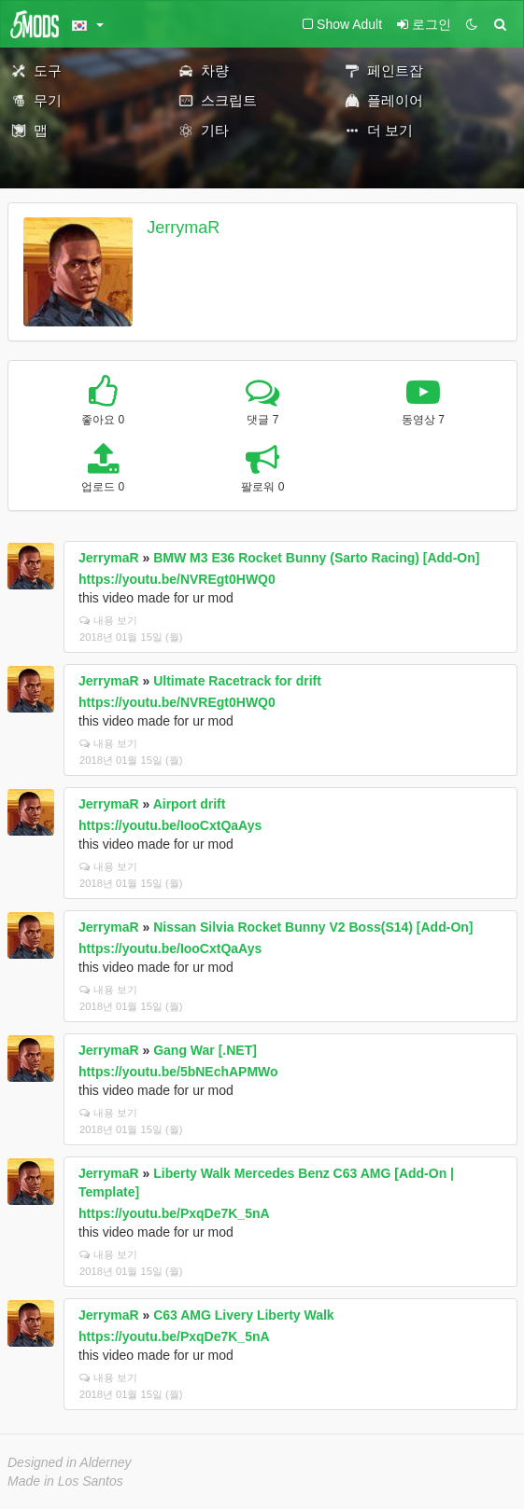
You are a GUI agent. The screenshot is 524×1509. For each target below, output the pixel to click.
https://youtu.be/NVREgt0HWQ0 (177, 579)
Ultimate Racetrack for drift (237, 680)
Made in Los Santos (65, 1481)
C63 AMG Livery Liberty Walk (243, 1315)
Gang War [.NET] (205, 1050)
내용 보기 (108, 620)
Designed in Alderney (69, 1462)
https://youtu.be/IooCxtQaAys (170, 825)
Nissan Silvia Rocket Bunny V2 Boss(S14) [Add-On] (313, 927)
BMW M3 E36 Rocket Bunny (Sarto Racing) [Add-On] (316, 557)
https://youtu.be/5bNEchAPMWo (178, 1071)
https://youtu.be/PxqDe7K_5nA (174, 1213)
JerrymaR (183, 227)
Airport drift (189, 803)
